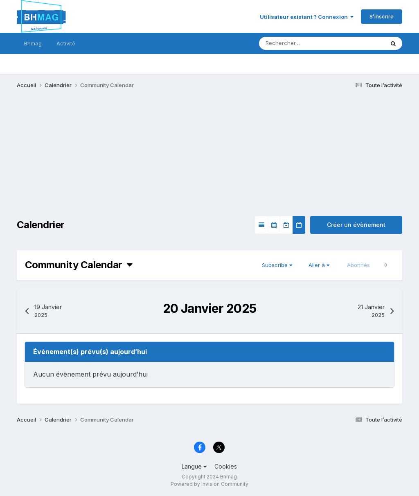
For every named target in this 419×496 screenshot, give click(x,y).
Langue (194, 466)
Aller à (319, 265)
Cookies (225, 466)
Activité (65, 43)
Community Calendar (79, 265)
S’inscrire (381, 16)
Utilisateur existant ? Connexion (307, 16)
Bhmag (33, 43)
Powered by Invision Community (209, 484)
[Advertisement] (112, 158)
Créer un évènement (356, 224)
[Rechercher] (297, 43)
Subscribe (277, 265)
